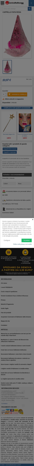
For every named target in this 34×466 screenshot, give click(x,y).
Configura (7, 240)
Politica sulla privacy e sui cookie (22, 244)
